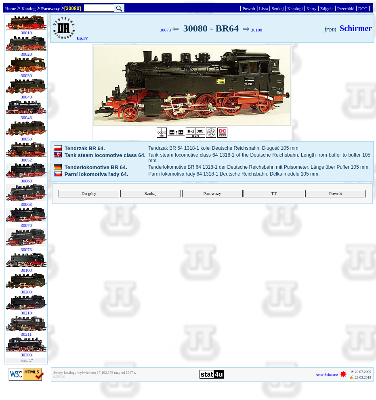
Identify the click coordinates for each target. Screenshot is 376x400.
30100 (26, 270)
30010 (26, 32)
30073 (26, 249)
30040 (26, 96)
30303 (26, 354)
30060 (26, 180)
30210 (26, 312)
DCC (362, 8)
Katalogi (295, 8)
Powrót (249, 8)
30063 (26, 204)
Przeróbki (345, 8)
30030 (26, 75)
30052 (26, 159)
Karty (311, 8)
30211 (26, 334)
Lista (263, 8)
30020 (26, 54)
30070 (26, 225)
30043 (26, 117)
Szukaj (278, 8)
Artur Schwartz (327, 375)
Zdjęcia (326, 8)
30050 (26, 138)
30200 (26, 291)
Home (10, 8)
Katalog (29, 8)
